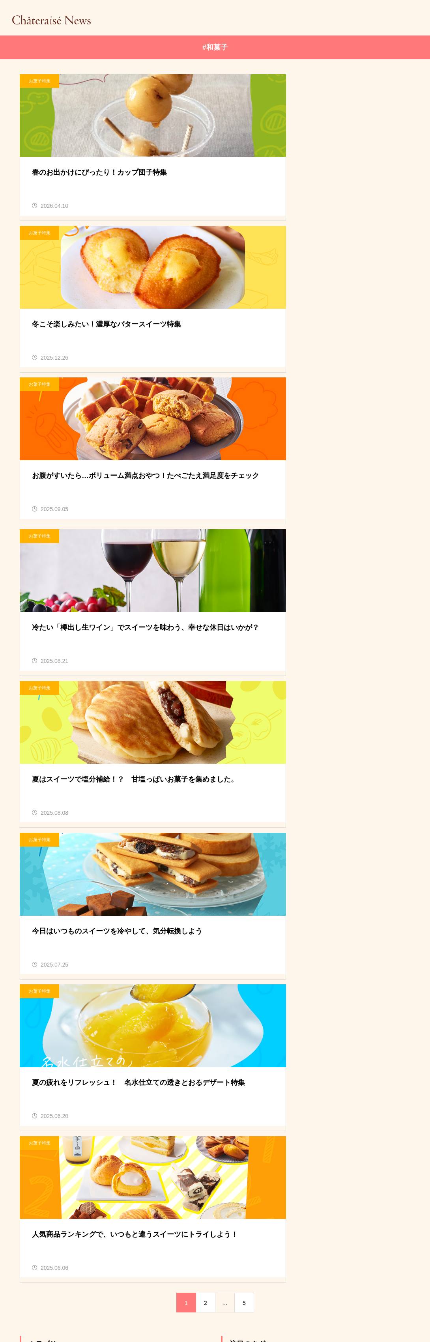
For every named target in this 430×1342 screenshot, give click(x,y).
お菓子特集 (39, 80)
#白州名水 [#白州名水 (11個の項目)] (241, 822)
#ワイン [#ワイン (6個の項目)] (278, 805)
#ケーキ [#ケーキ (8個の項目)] (239, 805)
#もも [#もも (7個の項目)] (336, 787)
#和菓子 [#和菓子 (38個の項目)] (316, 805)
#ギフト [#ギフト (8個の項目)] (371, 787)
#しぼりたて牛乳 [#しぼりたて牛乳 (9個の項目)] (250, 787)
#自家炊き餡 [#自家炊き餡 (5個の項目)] (288, 822)
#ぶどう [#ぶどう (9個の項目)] (300, 787)
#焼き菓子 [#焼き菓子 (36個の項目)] (357, 805)
